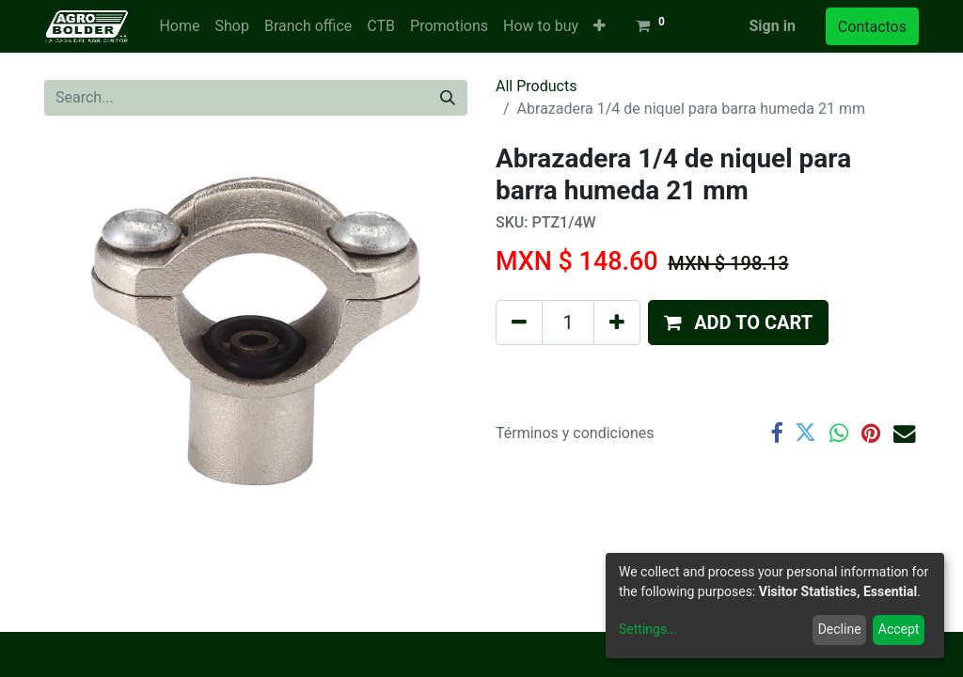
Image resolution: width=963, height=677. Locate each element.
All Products (536, 86)
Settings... (648, 629)
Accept (899, 629)
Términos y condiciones (575, 433)
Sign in (772, 26)
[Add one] (616, 322)
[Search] (447, 98)
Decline (839, 629)
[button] (599, 26)
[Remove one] (519, 322)
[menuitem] (179, 26)
